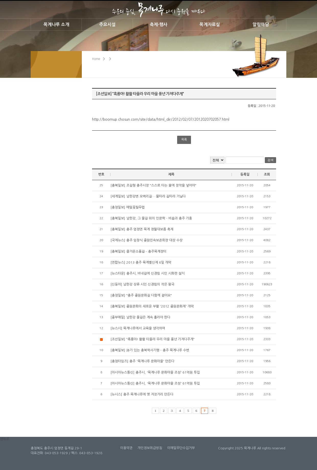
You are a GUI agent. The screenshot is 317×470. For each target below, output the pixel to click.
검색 (270, 160)
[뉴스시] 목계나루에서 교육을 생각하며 (137, 328)
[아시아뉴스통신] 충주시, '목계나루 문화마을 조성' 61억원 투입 (155, 372)
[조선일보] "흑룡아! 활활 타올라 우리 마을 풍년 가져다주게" (152, 339)
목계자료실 (209, 24)
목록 (184, 139)
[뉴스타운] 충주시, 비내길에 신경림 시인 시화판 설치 (147, 273)
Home (96, 58)
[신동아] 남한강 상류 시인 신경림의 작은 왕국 (142, 284)
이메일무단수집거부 (181, 448)
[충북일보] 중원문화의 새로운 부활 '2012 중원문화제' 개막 (152, 306)
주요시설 (107, 24)
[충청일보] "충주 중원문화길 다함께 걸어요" (141, 295)
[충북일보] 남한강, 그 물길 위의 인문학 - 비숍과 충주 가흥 (151, 218)
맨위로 (4, 439)
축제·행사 (158, 24)
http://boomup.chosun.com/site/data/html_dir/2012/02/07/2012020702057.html (160, 119)
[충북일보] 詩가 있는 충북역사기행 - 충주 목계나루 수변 (149, 350)
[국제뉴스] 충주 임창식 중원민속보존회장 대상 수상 (146, 240)
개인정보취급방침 (150, 448)
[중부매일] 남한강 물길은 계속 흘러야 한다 (140, 317)
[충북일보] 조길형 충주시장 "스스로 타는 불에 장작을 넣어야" (153, 185)
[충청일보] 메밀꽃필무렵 (127, 207)
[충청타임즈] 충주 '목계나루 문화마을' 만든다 (142, 361)
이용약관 (126, 448)
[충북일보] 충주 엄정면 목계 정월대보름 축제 (141, 229)
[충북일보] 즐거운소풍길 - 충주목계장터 (138, 251)
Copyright (226, 448)
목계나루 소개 (56, 24)
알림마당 (261, 24)
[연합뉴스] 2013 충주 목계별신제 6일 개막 (140, 262)
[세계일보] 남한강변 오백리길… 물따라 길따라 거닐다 (148, 196)
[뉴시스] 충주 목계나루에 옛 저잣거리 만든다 (141, 394)
